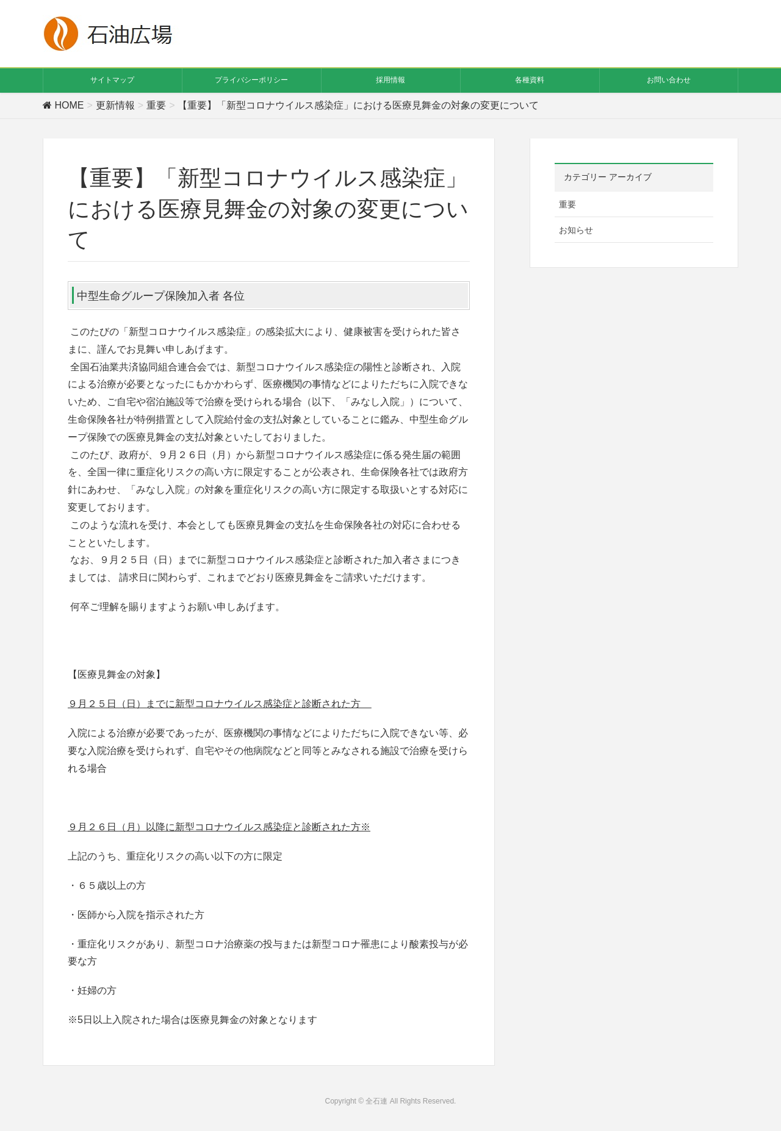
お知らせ (576, 230)
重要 (567, 204)
